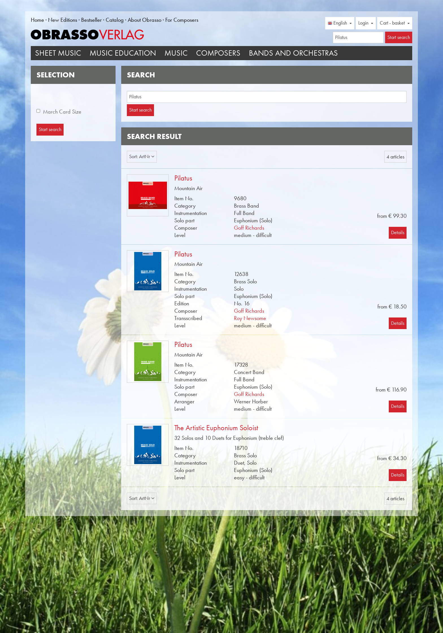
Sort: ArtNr (142, 156)
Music (176, 53)
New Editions (62, 20)
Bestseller (91, 20)
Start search (140, 110)
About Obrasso (144, 20)
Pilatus (183, 178)
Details (397, 232)
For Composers (181, 20)
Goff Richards (249, 227)
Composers (218, 53)
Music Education (123, 53)
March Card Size (62, 111)
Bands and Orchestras (293, 53)
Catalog (115, 20)
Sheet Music (58, 53)
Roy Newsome (250, 318)
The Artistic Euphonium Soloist (216, 427)
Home (37, 20)
